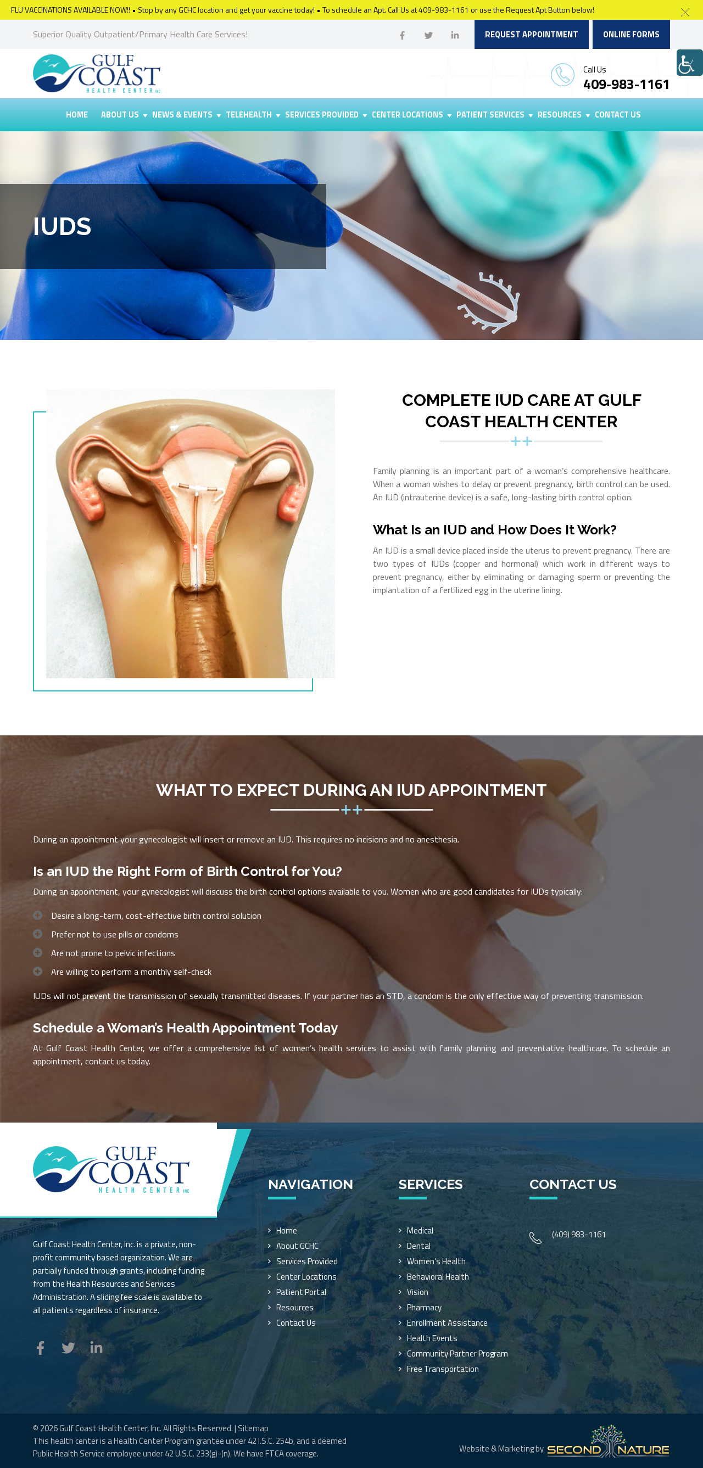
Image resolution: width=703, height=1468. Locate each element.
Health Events (432, 1338)
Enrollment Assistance (447, 1322)
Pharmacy (424, 1307)
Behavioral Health (438, 1276)
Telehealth (249, 115)
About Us (120, 115)
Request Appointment (531, 34)
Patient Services (490, 115)
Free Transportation (443, 1369)
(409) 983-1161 (579, 1234)
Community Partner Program (457, 1353)
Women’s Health (436, 1261)
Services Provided (322, 115)
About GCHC (297, 1246)
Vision (417, 1292)
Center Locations (407, 115)
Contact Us (618, 115)
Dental (419, 1246)
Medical (420, 1230)
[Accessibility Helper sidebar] (690, 62)
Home (77, 115)
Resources (560, 115)
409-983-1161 (626, 84)
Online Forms (631, 34)
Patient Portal (301, 1292)
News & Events (182, 115)
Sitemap (253, 1428)
